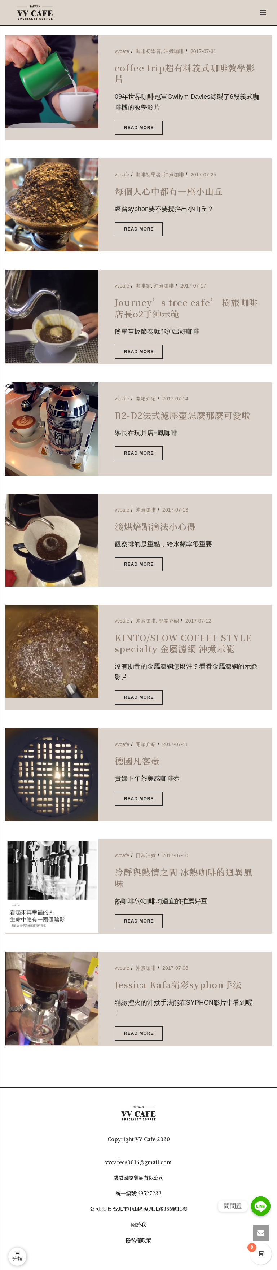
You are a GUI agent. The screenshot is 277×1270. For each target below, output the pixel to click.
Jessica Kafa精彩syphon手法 (178, 984)
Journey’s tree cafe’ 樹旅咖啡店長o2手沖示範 (186, 308)
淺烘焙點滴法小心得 (155, 526)
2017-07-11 (175, 744)
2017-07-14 (175, 399)
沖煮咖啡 (174, 51)
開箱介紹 (146, 399)
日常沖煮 (146, 855)
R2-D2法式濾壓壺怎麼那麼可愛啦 (183, 415)
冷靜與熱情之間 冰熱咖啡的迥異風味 (183, 877)
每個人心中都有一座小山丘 (169, 191)
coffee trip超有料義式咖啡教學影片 (185, 73)
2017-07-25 (203, 175)
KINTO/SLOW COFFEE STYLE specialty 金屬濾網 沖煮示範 (183, 643)
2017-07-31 (203, 51)
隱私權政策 (138, 1240)
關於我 (138, 1224)
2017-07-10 (175, 855)
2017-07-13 (175, 510)
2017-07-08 (175, 968)
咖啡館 (143, 286)
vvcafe (122, 51)
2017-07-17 (193, 286)
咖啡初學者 (148, 51)
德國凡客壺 (137, 760)
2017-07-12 (198, 621)
